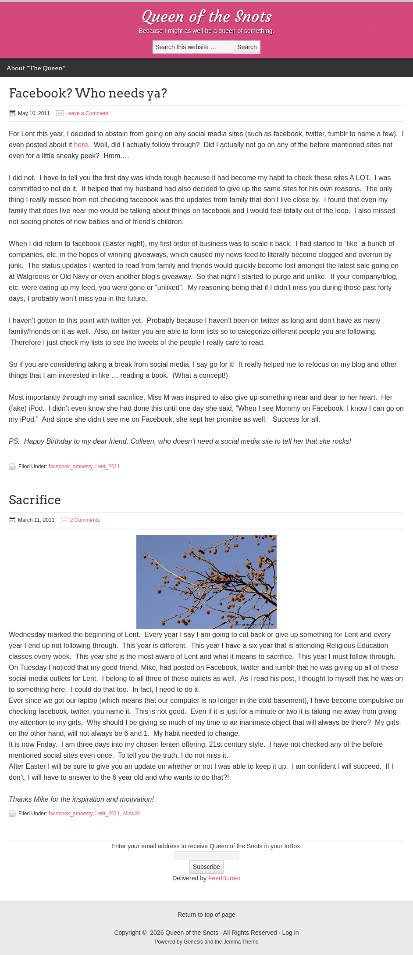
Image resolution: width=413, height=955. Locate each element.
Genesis (194, 942)
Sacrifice (35, 499)
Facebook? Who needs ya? (88, 93)
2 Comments (85, 520)
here (81, 144)
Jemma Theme (241, 942)
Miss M (131, 813)
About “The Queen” (36, 68)
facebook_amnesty (71, 466)
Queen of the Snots (206, 16)
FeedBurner (224, 878)
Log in (290, 932)
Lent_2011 (107, 466)
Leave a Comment (86, 113)
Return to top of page (206, 914)
